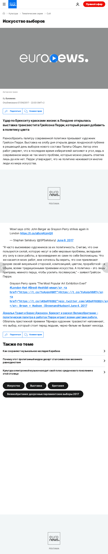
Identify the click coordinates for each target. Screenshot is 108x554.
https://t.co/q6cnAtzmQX (36, 233)
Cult (49, 14)
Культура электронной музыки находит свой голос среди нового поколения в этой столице (48, 370)
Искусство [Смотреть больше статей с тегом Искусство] (13, 383)
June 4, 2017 (78, 304)
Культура (13, 14)
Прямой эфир (94, 4)
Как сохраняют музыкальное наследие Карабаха (31, 349)
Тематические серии (32, 14)
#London (15, 287)
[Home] (4, 13)
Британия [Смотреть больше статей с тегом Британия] (58, 383)
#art (24, 287)
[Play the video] (54, 58)
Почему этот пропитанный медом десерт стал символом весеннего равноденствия (42, 359)
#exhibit (43, 287)
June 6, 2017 (65, 240)
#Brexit (32, 287)
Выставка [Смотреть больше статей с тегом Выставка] (36, 383)
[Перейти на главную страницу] (12, 4)
